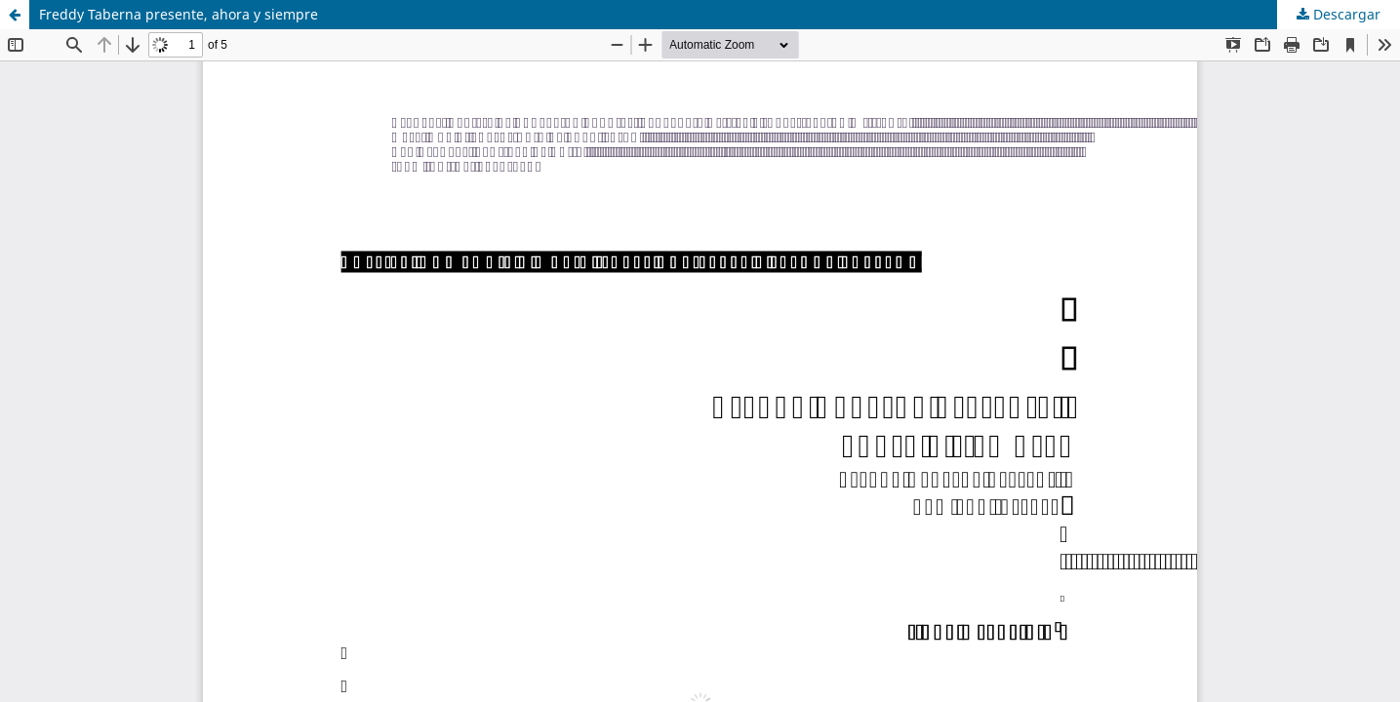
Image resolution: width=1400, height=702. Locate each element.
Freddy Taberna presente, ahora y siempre (178, 14)
